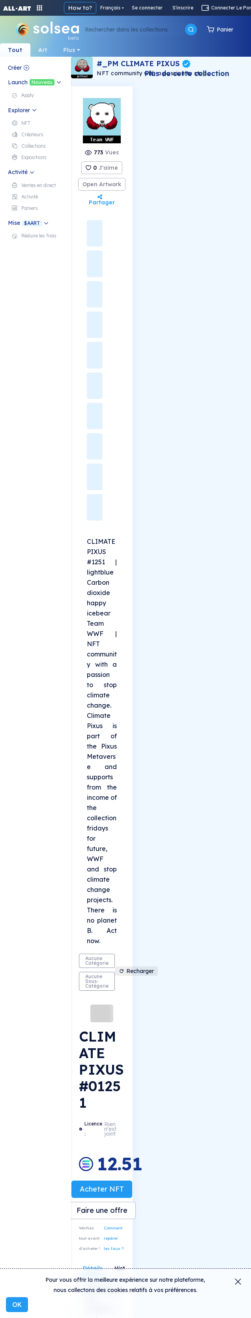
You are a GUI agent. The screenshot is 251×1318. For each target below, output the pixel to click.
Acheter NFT (102, 1189)
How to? (80, 7)
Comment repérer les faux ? (114, 1238)
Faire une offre (102, 1210)
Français (110, 8)
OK (17, 1305)
